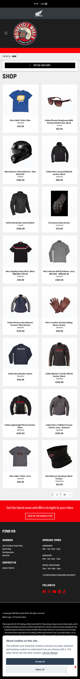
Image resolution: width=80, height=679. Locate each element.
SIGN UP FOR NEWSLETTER (40, 516)
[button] (72, 671)
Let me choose (49, 653)
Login (44, 4)
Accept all (40, 661)
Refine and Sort (40, 65)
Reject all (40, 669)
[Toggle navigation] (6, 33)
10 (65, 495)
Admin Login (6, 617)
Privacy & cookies (19, 617)
